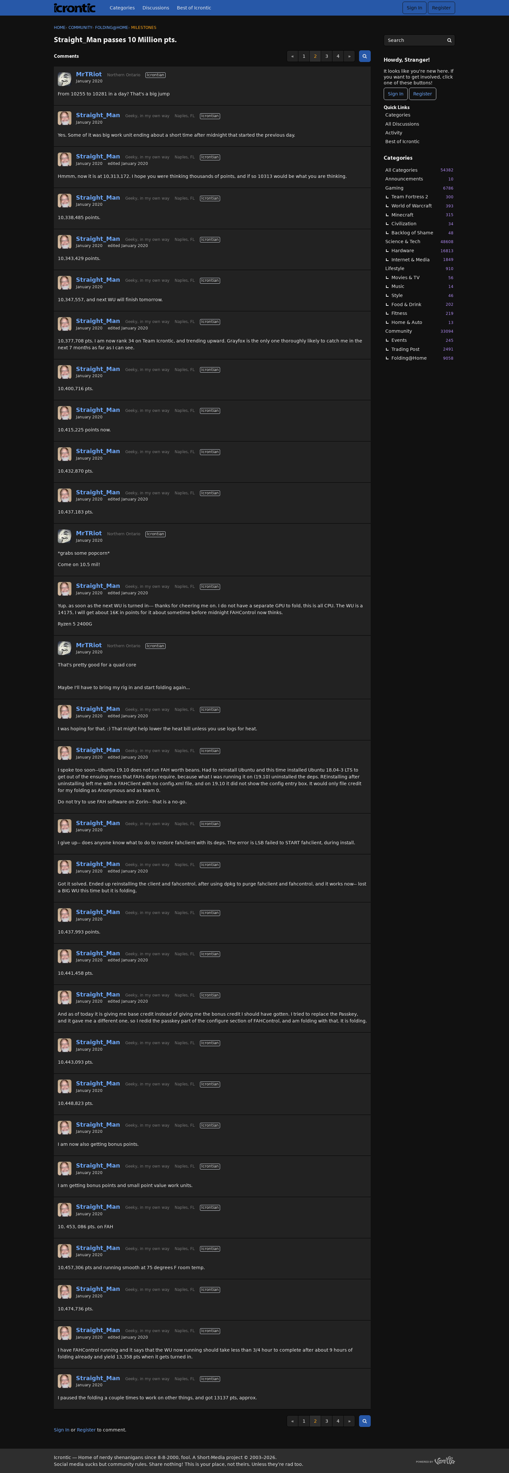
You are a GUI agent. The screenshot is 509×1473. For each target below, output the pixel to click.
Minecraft (422, 215)
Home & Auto (422, 322)
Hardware (422, 251)
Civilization (422, 224)
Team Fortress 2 (422, 197)
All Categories (419, 170)
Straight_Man (98, 115)
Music (422, 286)
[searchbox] (419, 40)
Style (422, 295)
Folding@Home (422, 358)
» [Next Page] (349, 56)
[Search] (449, 40)
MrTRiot (89, 74)
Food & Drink (422, 304)
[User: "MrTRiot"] (64, 79)
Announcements (419, 179)
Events (422, 340)
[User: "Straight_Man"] (64, 118)
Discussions (156, 7)
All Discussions (402, 124)
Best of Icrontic (194, 7)
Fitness (422, 313)
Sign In (414, 7)
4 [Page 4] (338, 56)
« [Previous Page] (292, 56)
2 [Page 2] (315, 56)
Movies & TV (422, 278)
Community (419, 331)
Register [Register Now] (422, 93)
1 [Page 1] (304, 56)
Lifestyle (419, 269)
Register (441, 7)
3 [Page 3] (326, 56)
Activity (393, 132)
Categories (122, 7)
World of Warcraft (422, 206)
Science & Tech (419, 242)
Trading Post (422, 349)
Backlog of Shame (422, 233)
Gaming (419, 188)
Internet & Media (422, 259)
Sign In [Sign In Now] (395, 93)
